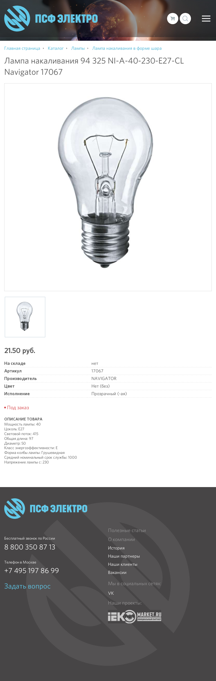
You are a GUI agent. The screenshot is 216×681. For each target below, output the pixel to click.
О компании (121, 539)
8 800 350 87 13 (29, 547)
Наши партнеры (124, 556)
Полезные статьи (127, 530)
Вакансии (117, 572)
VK (111, 593)
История (116, 548)
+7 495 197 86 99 (31, 570)
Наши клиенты (122, 564)
